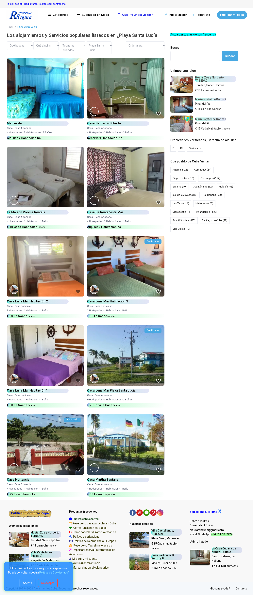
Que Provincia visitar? (135, 15)
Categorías (58, 15)
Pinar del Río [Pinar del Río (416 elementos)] (206, 211)
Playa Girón (38, 560)
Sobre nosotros (199, 521)
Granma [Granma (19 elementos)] (180, 186)
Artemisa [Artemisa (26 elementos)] (180, 169)
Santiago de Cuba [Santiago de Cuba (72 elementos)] (214, 220)
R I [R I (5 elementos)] (181, 148)
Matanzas (52, 560)
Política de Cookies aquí (54, 572)
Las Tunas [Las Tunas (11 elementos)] (181, 203)
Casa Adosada (22, 128)
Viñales (155, 563)
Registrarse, (31, 3)
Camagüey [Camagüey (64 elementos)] (202, 169)
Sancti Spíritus (215, 85)
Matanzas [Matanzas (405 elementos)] (204, 203)
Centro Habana (221, 556)
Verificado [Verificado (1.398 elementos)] (195, 148)
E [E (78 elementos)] (173, 148)
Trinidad (200, 85)
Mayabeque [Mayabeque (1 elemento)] (181, 211)
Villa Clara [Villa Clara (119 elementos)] (181, 228)
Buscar (175, 47)
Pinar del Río (203, 103)
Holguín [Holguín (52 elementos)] (226, 186)
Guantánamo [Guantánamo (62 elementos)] (203, 186)
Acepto (27, 583)
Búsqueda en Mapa (93, 15)
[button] (205, 511)
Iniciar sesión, (15, 3)
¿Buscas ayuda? (220, 588)
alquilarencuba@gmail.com (207, 530)
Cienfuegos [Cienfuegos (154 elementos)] (210, 178)
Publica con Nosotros (86, 518)
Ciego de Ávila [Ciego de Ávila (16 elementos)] (183, 178)
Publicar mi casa (232, 15)
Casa (10, 128)
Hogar (10, 26)
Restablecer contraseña (52, 3)
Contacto (241, 588)
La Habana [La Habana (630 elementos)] (213, 194)
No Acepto (47, 583)
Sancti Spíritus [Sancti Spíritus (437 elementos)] (184, 220)
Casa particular (22, 306)
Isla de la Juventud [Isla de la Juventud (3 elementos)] (185, 194)
